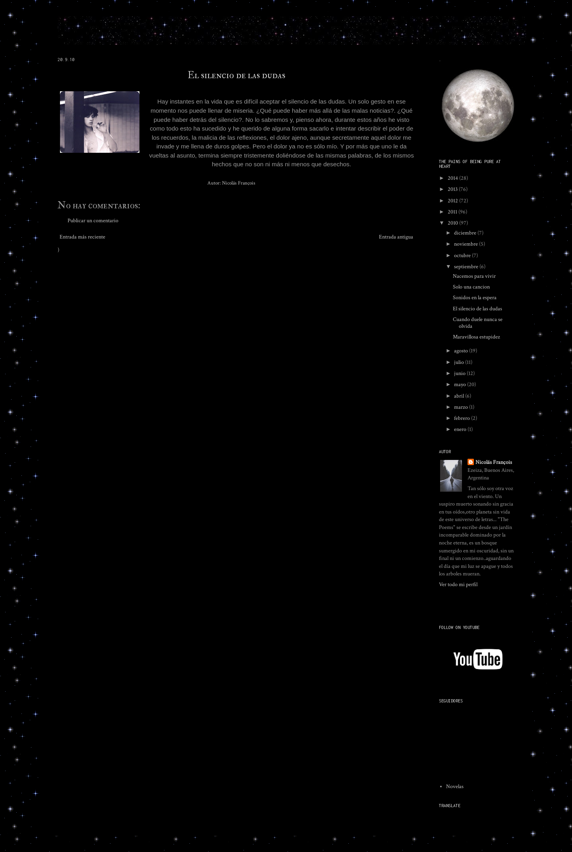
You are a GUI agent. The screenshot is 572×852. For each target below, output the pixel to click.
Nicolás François (493, 462)
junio (460, 373)
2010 (453, 223)
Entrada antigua (396, 236)
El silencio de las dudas (236, 75)
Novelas (455, 786)
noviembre (466, 244)
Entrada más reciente (82, 236)
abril (459, 396)
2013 (453, 189)
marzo (461, 407)
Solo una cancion (471, 286)
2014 (453, 178)
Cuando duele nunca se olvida (477, 323)
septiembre (466, 266)
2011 (453, 211)
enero (461, 429)
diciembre (465, 233)
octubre (463, 255)
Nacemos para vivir (474, 276)
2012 (453, 200)
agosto (461, 350)
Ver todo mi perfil (458, 584)
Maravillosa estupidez (476, 336)
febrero (462, 418)
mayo (460, 384)
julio (459, 362)
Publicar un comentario (93, 220)
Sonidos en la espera (475, 297)
